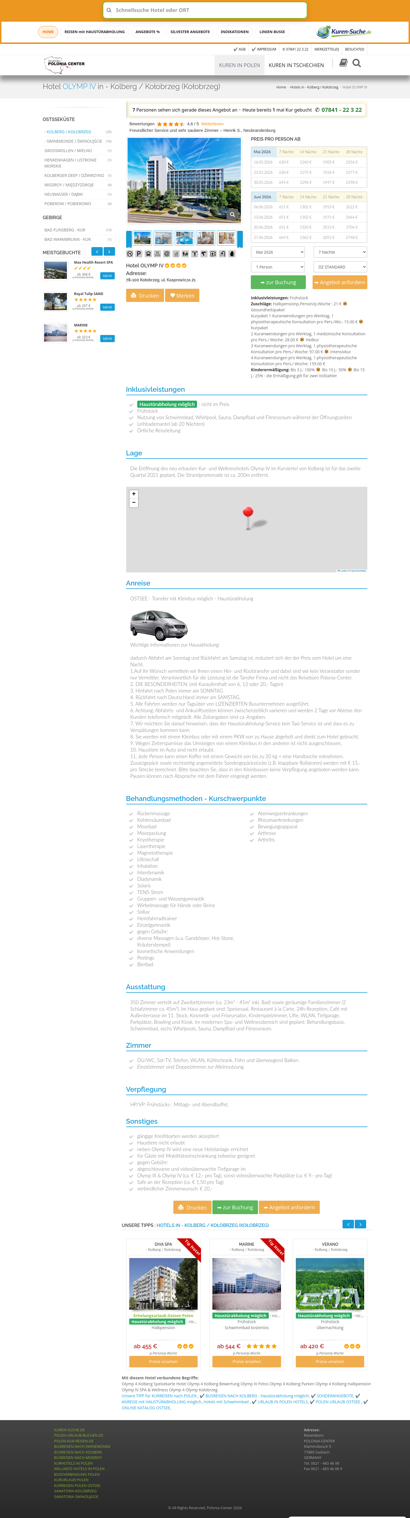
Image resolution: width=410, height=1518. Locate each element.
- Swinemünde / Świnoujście (78, 141)
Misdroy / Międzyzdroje (78, 184)
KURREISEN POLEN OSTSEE (77, 1485)
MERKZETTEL (327, 49)
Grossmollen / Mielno (78, 150)
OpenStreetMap (358, 571)
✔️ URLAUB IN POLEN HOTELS (280, 1401)
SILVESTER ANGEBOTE (190, 31)
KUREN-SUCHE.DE (69, 1429)
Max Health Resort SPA (93, 262)
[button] (248, 517)
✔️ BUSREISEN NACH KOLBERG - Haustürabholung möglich (254, 1395)
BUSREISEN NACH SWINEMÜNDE (82, 1446)
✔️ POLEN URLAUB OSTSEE (335, 1401)
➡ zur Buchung (278, 282)
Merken (182, 295)
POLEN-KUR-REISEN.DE (74, 1441)
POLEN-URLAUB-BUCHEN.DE (78, 1435)
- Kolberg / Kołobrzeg (78, 131)
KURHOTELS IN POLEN (73, 1463)
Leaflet (342, 571)
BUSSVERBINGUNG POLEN (77, 1474)
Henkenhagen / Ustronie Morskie (78, 163)
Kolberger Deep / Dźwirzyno (78, 175)
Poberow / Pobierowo (78, 203)
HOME (48, 31)
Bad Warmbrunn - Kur (78, 239)
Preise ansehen (163, 1361)
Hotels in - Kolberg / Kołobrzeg (314, 87)
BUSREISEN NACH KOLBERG (78, 1452)
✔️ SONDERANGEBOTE (332, 1395)
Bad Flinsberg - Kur (78, 230)
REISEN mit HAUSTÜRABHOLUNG (95, 31)
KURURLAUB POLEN (71, 1479)
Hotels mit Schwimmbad (227, 1401)
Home (281, 87)
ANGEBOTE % (148, 31)
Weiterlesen (212, 123)
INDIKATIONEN (235, 31)
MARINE (81, 325)
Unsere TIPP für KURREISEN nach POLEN (160, 1395)
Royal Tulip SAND (88, 294)
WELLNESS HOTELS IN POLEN (79, 1468)
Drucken (145, 295)
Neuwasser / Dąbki (78, 194)
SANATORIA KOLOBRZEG (75, 1490)
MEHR (107, 276)
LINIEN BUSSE (272, 31)
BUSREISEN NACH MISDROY (78, 1457)
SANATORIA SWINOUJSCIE (76, 1496)
